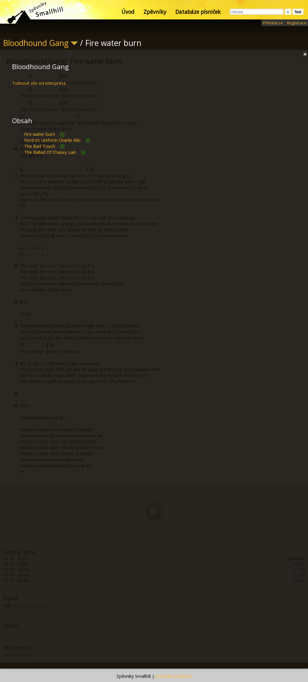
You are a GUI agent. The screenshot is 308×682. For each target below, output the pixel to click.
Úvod (128, 11)
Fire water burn (39, 134)
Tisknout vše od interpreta (39, 83)
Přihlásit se (273, 23)
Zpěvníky (154, 11)
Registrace (296, 23)
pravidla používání (174, 676)
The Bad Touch (39, 146)
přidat (62, 134)
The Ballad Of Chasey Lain (50, 152)
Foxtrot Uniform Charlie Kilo (52, 140)
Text (297, 11)
